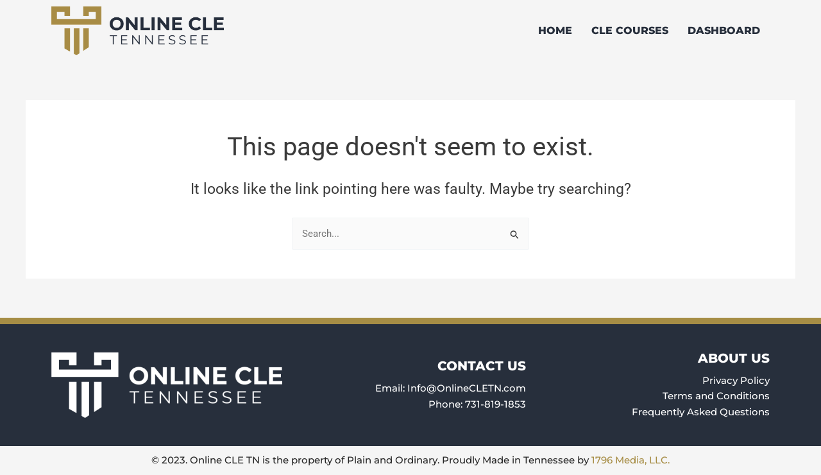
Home (555, 30)
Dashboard (724, 30)
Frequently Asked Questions (701, 412)
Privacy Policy (736, 380)
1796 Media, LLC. (630, 460)
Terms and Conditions (716, 396)
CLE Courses (629, 30)
